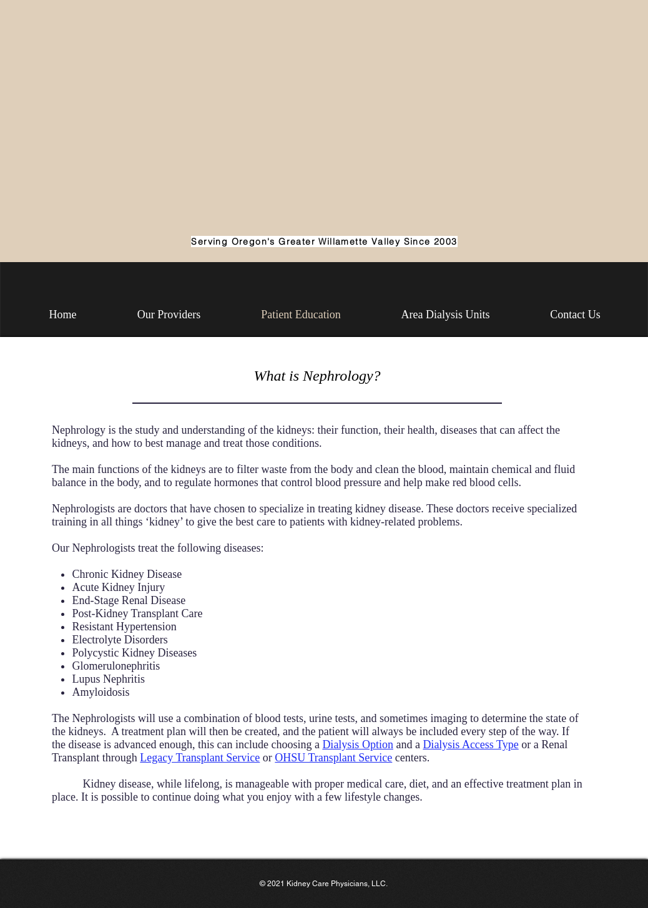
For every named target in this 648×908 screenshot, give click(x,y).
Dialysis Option (357, 744)
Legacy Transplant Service (200, 757)
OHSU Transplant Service (333, 757)
